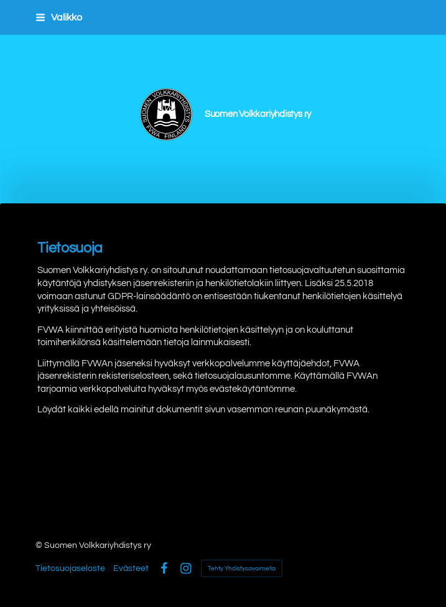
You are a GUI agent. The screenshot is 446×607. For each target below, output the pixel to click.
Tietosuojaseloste (70, 568)
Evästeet (131, 568)
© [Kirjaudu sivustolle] (39, 545)
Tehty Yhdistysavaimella (242, 568)
